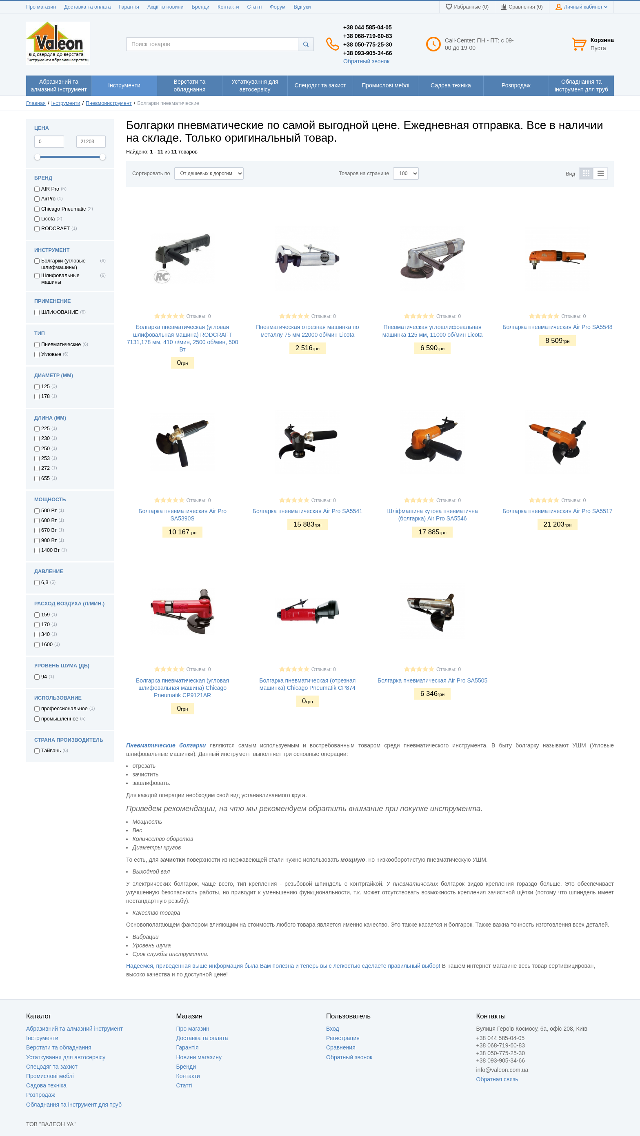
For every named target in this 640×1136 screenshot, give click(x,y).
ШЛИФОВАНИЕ (59, 312)
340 (45, 634)
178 (45, 396)
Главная (36, 103)
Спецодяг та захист (52, 1066)
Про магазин (41, 7)
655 (45, 478)
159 (45, 615)
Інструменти (65, 103)
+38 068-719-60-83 (367, 36)
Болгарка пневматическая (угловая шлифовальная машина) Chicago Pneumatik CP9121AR (182, 687)
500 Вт (49, 511)
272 (45, 468)
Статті (254, 7)
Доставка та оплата (87, 7)
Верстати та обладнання (58, 1047)
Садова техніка (46, 1085)
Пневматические (61, 344)
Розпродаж (40, 1095)
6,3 (45, 582)
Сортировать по (151, 173)
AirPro (48, 199)
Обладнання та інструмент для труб (74, 1104)
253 (45, 458)
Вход (332, 1028)
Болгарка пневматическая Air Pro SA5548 (557, 327)
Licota (48, 219)
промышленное (59, 719)
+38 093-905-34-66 (367, 53)
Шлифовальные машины (60, 279)
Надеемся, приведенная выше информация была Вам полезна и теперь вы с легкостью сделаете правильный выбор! (283, 966)
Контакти (228, 7)
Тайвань (51, 751)
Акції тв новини (165, 7)
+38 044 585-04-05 (367, 27)
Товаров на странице (364, 173)
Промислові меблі (50, 1076)
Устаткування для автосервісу (65, 1057)
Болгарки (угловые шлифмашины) (63, 264)
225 (45, 428)
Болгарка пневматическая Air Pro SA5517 (557, 511)
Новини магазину (199, 1057)
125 (45, 386)
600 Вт (49, 520)
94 (44, 677)
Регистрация (343, 1038)
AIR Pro (50, 189)
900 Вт (49, 540)
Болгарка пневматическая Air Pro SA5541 (307, 511)
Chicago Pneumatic (63, 209)
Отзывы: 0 (199, 316)
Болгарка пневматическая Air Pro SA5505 (432, 680)
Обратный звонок (366, 61)
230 (45, 438)
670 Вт (49, 530)
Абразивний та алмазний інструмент (74, 1028)
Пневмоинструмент (109, 103)
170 (45, 624)
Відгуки (302, 7)
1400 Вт (50, 550)
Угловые (51, 354)
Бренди (200, 7)
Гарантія (129, 7)
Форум (277, 7)
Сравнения (341, 1047)
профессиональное (64, 708)
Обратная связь (497, 1079)
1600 (47, 644)
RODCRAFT (55, 228)
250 (45, 448)
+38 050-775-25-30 (367, 44)
